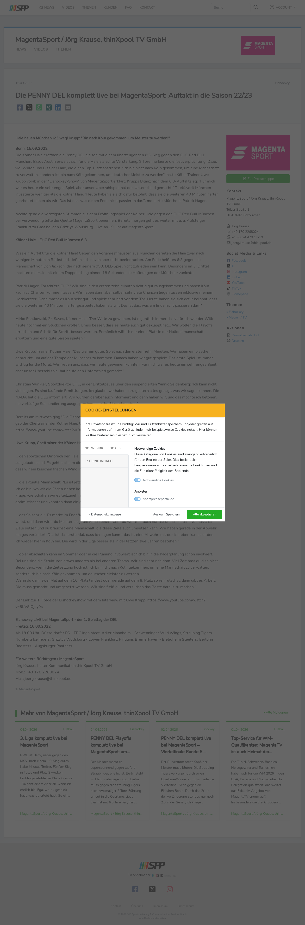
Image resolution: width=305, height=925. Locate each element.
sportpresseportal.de (158, 498)
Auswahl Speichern (166, 514)
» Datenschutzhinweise (105, 514)
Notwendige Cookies (103, 448)
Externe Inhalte (99, 461)
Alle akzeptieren (204, 514)
